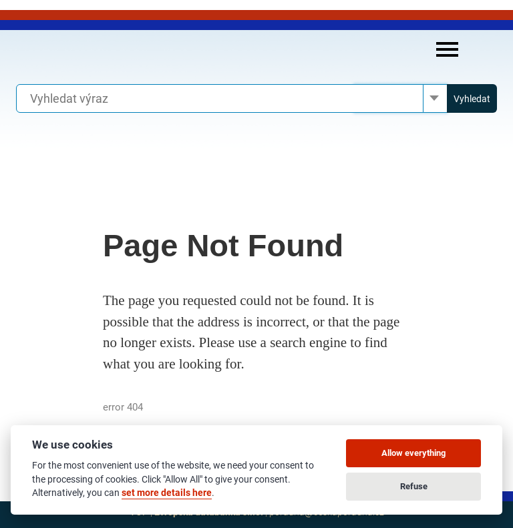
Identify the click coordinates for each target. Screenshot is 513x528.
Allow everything (413, 453)
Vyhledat (472, 98)
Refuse (414, 486)
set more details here (167, 492)
